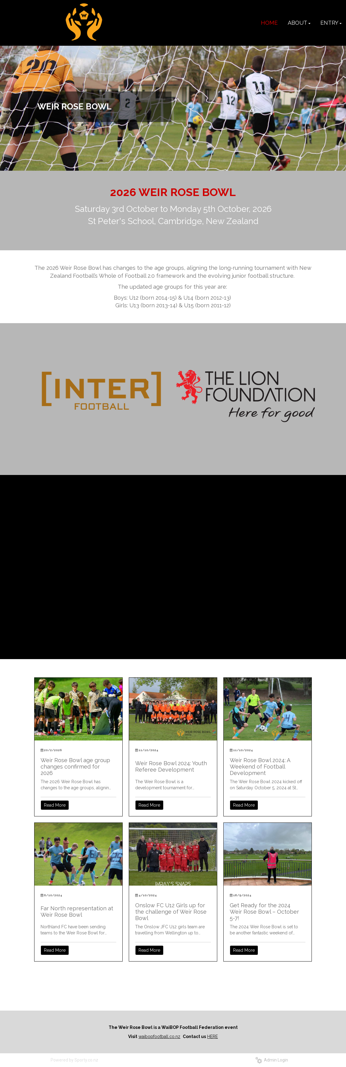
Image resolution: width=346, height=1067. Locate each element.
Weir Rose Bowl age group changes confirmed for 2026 (75, 766)
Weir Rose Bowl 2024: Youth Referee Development (171, 766)
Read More (55, 805)
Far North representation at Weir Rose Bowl (77, 911)
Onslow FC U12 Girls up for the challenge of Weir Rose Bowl (171, 911)
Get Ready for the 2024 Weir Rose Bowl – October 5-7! (264, 911)
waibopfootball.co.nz (159, 1036)
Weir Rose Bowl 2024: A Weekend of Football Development (260, 766)
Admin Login (271, 1060)
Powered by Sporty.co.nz (74, 1060)
